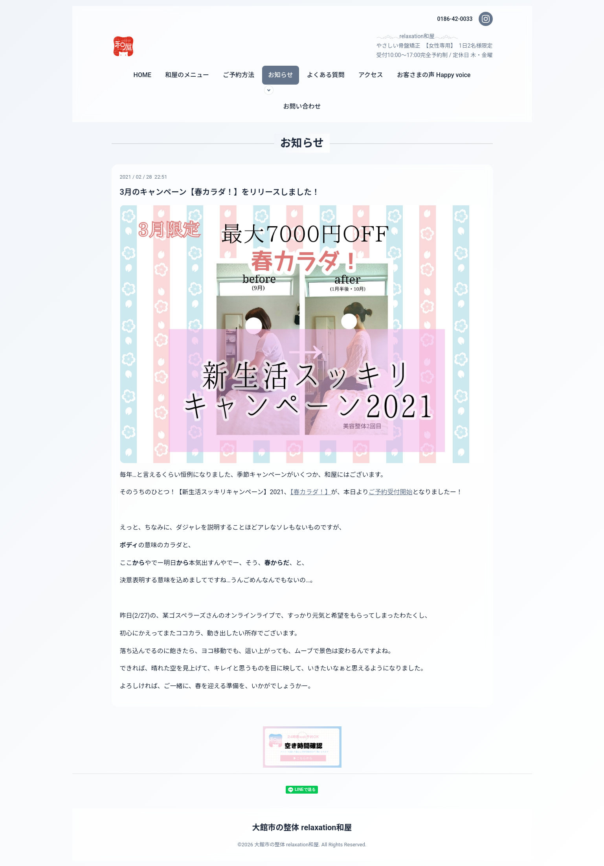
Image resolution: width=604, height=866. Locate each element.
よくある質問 (326, 75)
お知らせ (280, 75)
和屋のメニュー (187, 75)
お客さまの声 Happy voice (434, 75)
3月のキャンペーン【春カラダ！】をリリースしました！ (220, 192)
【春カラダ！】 (310, 492)
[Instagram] (486, 19)
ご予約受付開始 (391, 492)
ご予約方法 (238, 75)
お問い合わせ (302, 106)
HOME (142, 75)
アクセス (370, 75)
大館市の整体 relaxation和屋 (302, 827)
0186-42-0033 (454, 19)
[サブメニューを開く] (269, 90)
